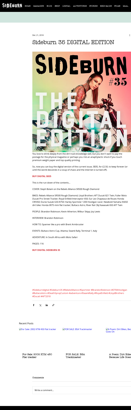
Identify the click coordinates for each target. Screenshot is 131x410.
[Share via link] (53, 305)
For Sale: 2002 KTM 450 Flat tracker (37, 356)
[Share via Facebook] (33, 305)
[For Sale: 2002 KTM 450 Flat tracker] (38, 339)
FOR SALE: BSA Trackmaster (75, 356)
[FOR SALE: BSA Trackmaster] (82, 339)
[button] (38, 7)
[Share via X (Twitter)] (40, 305)
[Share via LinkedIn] (46, 305)
